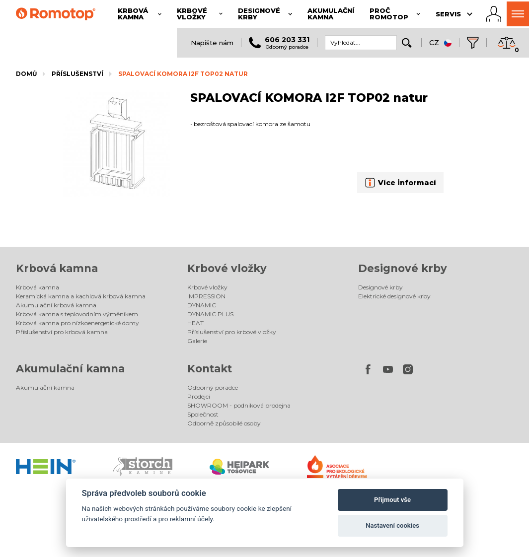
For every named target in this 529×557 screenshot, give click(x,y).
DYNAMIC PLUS (210, 314)
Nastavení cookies (392, 525)
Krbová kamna (57, 268)
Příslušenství (77, 73)
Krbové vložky (227, 268)
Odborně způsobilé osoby (224, 423)
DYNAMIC (201, 305)
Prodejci (198, 396)
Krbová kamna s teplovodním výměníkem (77, 314)
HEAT (195, 323)
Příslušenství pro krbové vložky (231, 332)
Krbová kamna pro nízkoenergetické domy (77, 323)
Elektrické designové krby (394, 296)
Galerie (197, 341)
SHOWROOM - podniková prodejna (239, 405)
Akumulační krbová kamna (56, 305)
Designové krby (402, 268)
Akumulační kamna (70, 368)
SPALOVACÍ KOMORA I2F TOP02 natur (183, 73)
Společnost (203, 414)
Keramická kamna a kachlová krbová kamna (81, 296)
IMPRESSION (206, 296)
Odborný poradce (212, 387)
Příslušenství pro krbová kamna (62, 332)
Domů (26, 73)
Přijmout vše (392, 499)
